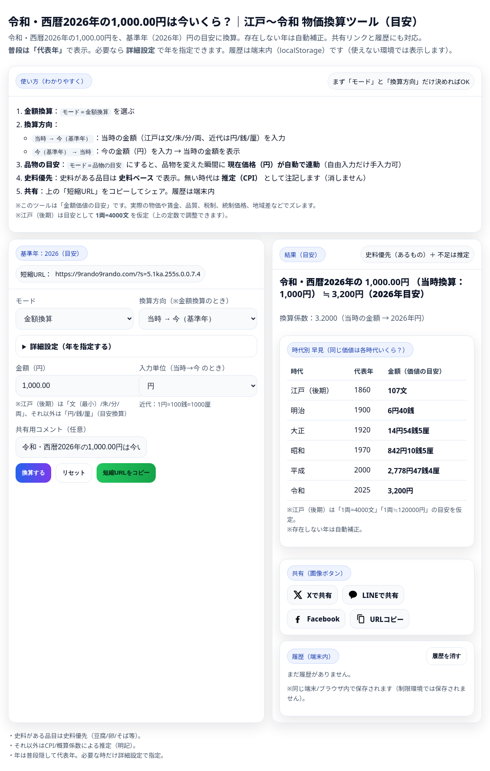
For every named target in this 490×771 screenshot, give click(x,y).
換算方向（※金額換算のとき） (185, 300)
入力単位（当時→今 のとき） (183, 367)
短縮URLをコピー (126, 472)
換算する (33, 472)
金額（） (32, 367)
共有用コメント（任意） (53, 429)
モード (26, 300)
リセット (73, 472)
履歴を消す (446, 656)
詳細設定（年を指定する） (72, 346)
